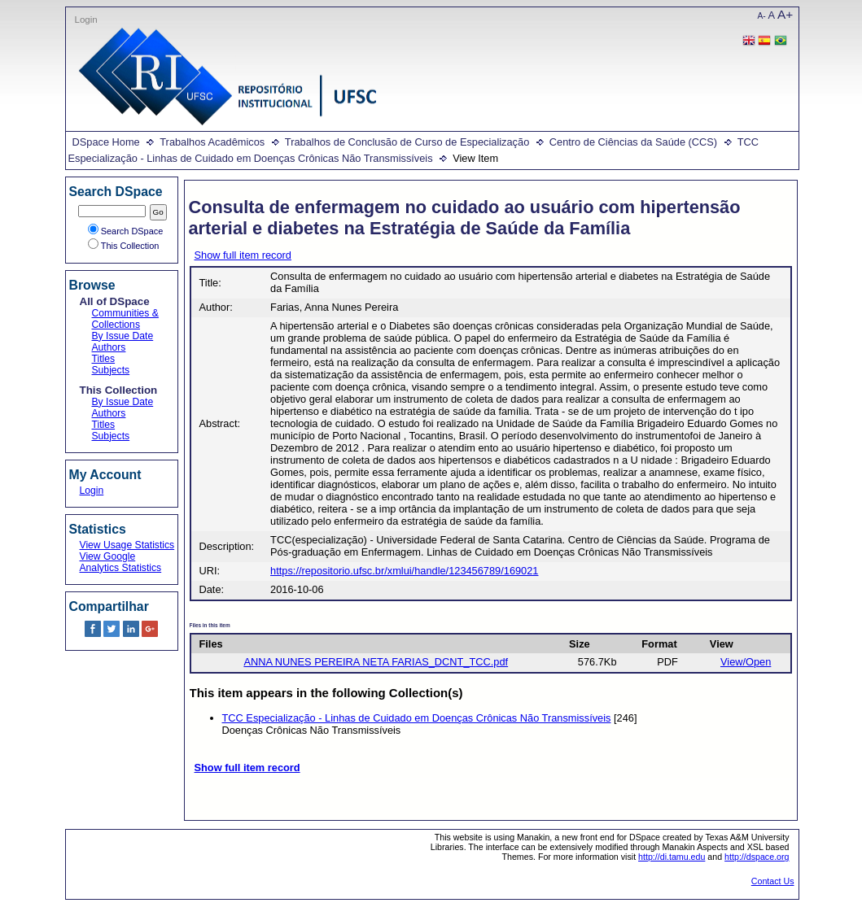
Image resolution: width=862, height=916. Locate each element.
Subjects (111, 370)
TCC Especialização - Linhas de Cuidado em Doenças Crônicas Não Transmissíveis (416, 718)
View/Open (745, 662)
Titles (104, 358)
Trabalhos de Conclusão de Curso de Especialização (407, 142)
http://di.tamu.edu (671, 856)
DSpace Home (106, 142)
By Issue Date (123, 336)
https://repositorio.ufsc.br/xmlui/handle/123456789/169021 (404, 571)
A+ (785, 14)
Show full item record (243, 255)
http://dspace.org (756, 856)
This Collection (124, 246)
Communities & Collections (125, 319)
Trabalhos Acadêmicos (212, 142)
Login (86, 19)
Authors (109, 347)
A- (762, 15)
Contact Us (772, 881)
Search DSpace (126, 231)
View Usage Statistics (127, 545)
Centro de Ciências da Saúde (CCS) (633, 142)
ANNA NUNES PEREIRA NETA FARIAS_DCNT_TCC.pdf (375, 662)
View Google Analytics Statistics (121, 562)
